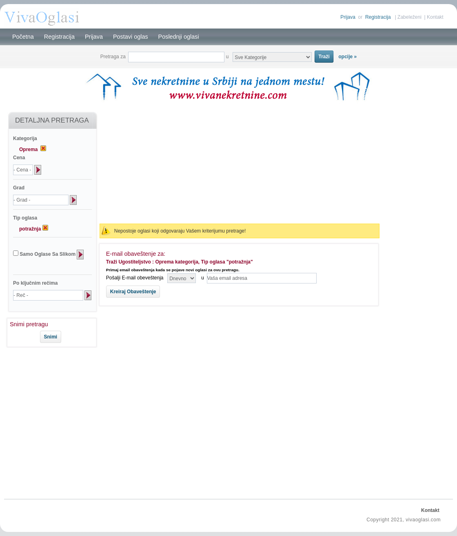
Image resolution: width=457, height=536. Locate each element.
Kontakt (435, 17)
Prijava (347, 17)
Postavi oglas (130, 36)
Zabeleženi (409, 17)
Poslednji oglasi (178, 36)
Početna (23, 36)
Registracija (378, 17)
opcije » (348, 56)
